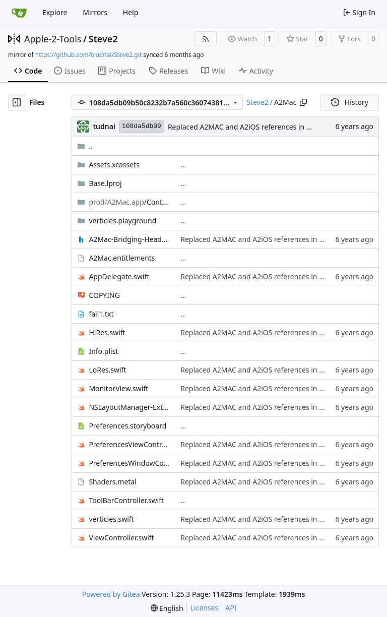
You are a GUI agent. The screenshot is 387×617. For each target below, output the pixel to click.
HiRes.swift (107, 332)
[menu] (167, 608)
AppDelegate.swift (119, 276)
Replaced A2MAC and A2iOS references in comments (255, 127)
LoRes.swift (107, 370)
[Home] (19, 13)
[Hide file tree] (16, 102)
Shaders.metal (112, 481)
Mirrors (95, 12)
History (349, 102)
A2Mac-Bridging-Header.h (129, 239)
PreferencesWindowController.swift (129, 463)
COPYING (104, 295)
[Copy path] (303, 102)
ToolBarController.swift (126, 500)
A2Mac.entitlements (122, 258)
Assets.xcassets (114, 164)
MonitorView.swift (118, 388)
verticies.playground (122, 220)
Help (131, 12)
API (230, 607)
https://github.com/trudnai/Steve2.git (88, 54)
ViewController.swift (121, 537)
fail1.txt (101, 314)
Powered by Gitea (111, 594)
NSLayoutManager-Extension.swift (129, 407)
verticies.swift (111, 519)
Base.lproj (105, 183)
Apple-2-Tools (52, 39)
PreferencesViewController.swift (129, 444)
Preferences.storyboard (127, 425)
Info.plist (103, 351)
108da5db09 (141, 126)
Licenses (204, 607)
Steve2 (103, 39)
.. (85, 146)
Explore (54, 12)
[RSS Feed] (205, 38)
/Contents (129, 202)
